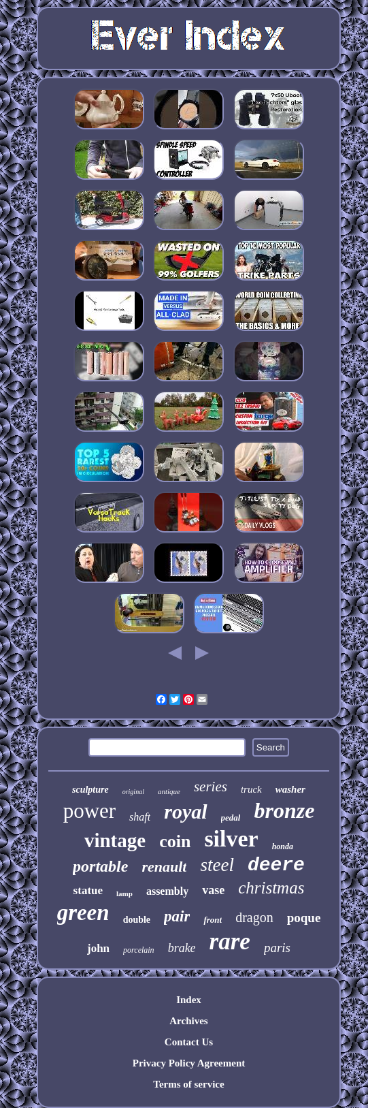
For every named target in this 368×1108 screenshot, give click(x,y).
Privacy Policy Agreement (189, 1063)
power (89, 811)
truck (251, 789)
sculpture (90, 790)
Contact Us (189, 1041)
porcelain (138, 950)
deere (276, 865)
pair (177, 916)
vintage (115, 840)
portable (100, 866)
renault (163, 866)
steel (216, 865)
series (210, 786)
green (83, 912)
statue (88, 890)
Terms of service (188, 1084)
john (98, 948)
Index (188, 999)
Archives (188, 1020)
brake (182, 948)
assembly (167, 891)
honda (282, 846)
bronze (284, 810)
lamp (124, 893)
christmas (271, 888)
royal (185, 811)
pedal (231, 817)
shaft (139, 817)
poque (304, 918)
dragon (254, 917)
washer (290, 789)
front (212, 920)
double (136, 920)
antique (169, 791)
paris (277, 947)
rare (230, 941)
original (133, 791)
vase (213, 890)
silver (231, 838)
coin (174, 841)
